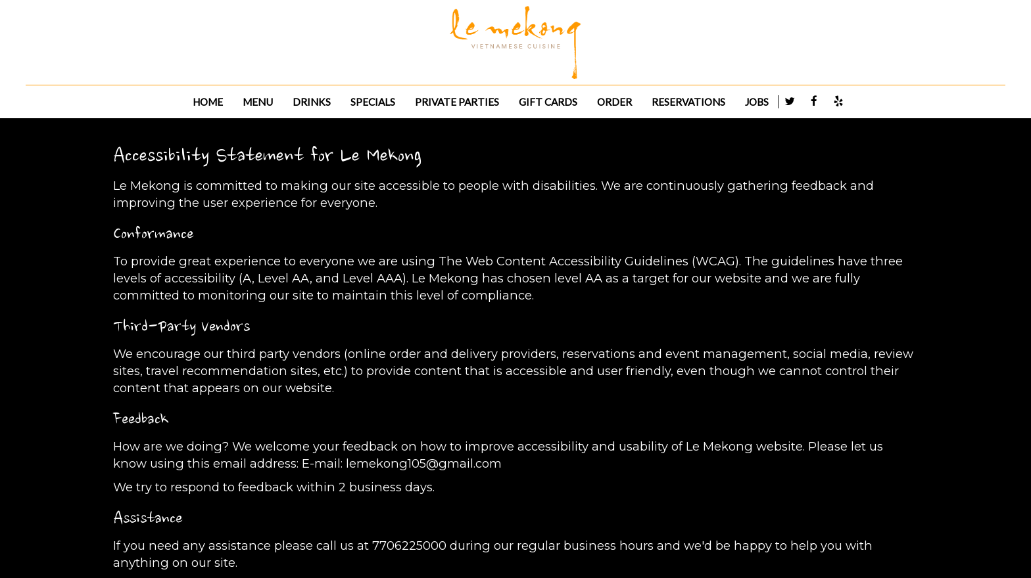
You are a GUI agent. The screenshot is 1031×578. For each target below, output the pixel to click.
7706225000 (409, 545)
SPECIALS (372, 102)
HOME (208, 102)
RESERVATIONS (688, 102)
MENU (258, 102)
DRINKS (312, 102)
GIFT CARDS (548, 102)
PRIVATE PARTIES (457, 102)
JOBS (757, 102)
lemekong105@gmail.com (424, 463)
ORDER (614, 102)
